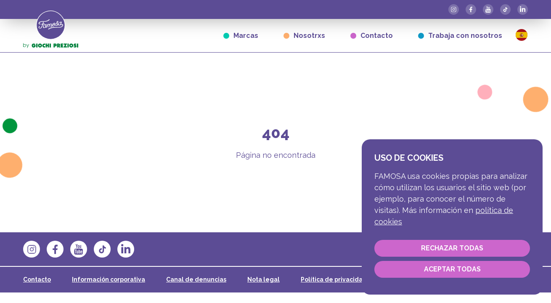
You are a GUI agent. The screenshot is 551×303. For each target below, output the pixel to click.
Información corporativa (108, 279)
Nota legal (263, 279)
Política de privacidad (334, 279)
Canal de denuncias (196, 279)
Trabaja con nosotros (460, 36)
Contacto (371, 36)
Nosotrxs (304, 36)
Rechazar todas (452, 248)
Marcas (240, 36)
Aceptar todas (452, 269)
